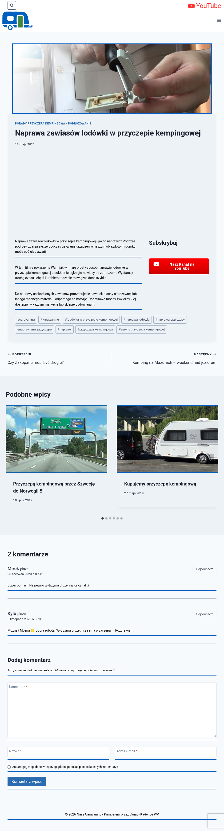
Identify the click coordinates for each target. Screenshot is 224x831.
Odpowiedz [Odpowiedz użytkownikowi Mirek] (204, 569)
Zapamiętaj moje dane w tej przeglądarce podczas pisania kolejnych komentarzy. (65, 767)
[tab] (102, 518)
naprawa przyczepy (170, 319)
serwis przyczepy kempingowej (142, 329)
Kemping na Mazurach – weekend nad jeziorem (166, 358)
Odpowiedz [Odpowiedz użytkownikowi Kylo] (204, 614)
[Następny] (210, 460)
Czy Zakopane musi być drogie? (58, 358)
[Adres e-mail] (165, 752)
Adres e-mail (127, 751)
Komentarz (18, 687)
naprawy (65, 329)
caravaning (26, 319)
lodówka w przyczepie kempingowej (91, 319)
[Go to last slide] (14, 460)
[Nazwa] (58, 752)
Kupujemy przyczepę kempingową (160, 484)
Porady (21, 123)
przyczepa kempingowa (95, 329)
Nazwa (15, 751)
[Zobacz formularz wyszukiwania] (12, 5)
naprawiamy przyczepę (34, 329)
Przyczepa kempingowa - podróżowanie (59, 123)
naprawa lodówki (137, 319)
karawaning (50, 319)
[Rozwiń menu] (219, 20)
